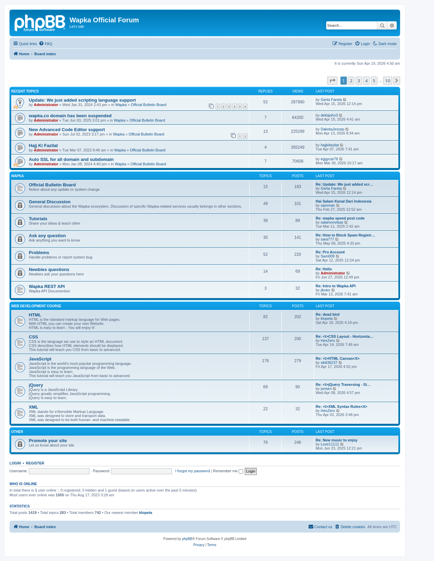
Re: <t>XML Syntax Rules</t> (341, 406)
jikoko (325, 290)
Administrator (46, 105)
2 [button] (351, 81)
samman (328, 205)
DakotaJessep (332, 129)
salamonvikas (332, 222)
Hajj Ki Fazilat (43, 145)
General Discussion (50, 201)
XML (33, 407)
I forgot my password (192, 471)
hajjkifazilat (330, 145)
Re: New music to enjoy (336, 440)
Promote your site (48, 440)
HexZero (328, 340)
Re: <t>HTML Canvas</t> (337, 358)
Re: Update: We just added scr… (344, 184)
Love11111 (330, 444)
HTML (35, 314)
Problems (39, 252)
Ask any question (47, 235)
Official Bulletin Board (148, 105)
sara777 (327, 239)
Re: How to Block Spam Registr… (345, 235)
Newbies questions (49, 269)
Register (35, 463)
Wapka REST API (47, 286)
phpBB (187, 539)
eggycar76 (329, 159)
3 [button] (359, 81)
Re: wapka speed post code (340, 218)
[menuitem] (45, 44)
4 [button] (366, 81)
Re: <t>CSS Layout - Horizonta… (345, 336)
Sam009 (328, 256)
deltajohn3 (329, 115)
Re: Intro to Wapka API (336, 286)
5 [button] (374, 81)
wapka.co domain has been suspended (70, 115)
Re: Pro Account (330, 252)
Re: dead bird (327, 314)
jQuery (36, 385)
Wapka (121, 105)
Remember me (228, 471)
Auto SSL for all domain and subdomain (71, 159)
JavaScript (40, 358)
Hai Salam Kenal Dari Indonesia (343, 201)
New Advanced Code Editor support (67, 129)
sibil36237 (329, 362)
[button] (332, 81)
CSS (33, 336)
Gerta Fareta (331, 100)
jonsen (326, 389)
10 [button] (387, 81)
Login (15, 463)
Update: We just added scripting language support (82, 100)
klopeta (327, 318)
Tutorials (38, 218)
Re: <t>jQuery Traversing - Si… (343, 384)
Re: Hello (324, 269)
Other (17, 432)
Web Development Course (36, 306)
